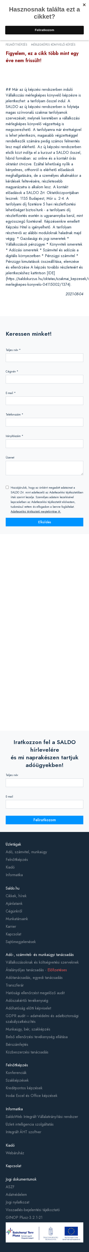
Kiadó (10, 867)
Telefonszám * (14, 414)
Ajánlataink (14, 903)
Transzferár (15, 985)
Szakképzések (17, 1080)
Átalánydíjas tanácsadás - (36, 970)
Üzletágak (13, 844)
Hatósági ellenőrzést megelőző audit (35, 993)
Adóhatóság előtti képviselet (28, 1008)
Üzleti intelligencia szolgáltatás (30, 1124)
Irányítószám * (14, 436)
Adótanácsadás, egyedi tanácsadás (34, 977)
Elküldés (44, 522)
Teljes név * (13, 350)
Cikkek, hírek (16, 896)
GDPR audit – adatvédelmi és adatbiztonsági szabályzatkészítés (42, 1018)
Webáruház (15, 1153)
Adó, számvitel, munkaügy (26, 852)
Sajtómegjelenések (21, 941)
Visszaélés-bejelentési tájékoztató (33, 1210)
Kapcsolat (13, 934)
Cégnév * (12, 371)
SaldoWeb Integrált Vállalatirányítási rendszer (42, 1116)
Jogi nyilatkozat (17, 1202)
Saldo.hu (12, 888)
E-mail (9, 796)
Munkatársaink (17, 919)
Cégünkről (14, 911)
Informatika (14, 875)
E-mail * (11, 393)
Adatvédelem (16, 1194)
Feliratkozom (44, 820)
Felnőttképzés (17, 859)
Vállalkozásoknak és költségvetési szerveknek (42, 962)
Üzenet (10, 457)
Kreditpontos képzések (24, 1088)
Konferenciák (16, 1072)
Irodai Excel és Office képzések (31, 1095)
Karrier (11, 926)
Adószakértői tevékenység (27, 1000)
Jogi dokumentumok (21, 1179)
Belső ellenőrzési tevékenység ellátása (37, 1037)
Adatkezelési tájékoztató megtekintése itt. (36, 511)
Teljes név (12, 775)
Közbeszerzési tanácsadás (27, 1052)
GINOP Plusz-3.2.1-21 (24, 1217)
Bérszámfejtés (17, 1044)
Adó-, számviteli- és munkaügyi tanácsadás (40, 954)
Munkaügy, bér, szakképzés (28, 1029)
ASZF (10, 1187)
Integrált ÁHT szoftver (23, 1132)
